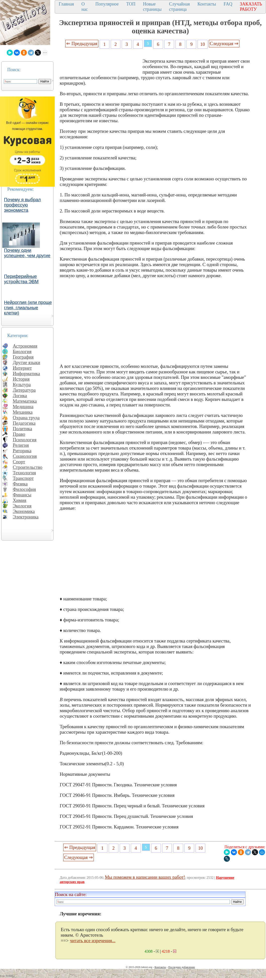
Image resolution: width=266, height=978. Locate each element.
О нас (84, 7)
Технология (24, 472)
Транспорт (23, 478)
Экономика (24, 511)
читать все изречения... (92, 940)
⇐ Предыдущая (81, 43)
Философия (24, 489)
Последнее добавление (181, 966)
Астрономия (25, 346)
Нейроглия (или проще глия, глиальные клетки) (28, 307)
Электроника (26, 516)
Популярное (107, 4)
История (21, 379)
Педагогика (24, 423)
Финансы (22, 494)
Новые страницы (152, 7)
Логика (20, 395)
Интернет (22, 368)
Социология (25, 456)
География (23, 357)
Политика (22, 428)
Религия (21, 445)
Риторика (22, 450)
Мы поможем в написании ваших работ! (145, 877)
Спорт (19, 461)
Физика (20, 483)
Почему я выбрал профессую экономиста (22, 205)
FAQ (228, 4)
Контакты (206, 4)
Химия (19, 500)
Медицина (23, 406)
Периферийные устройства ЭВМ (21, 279)
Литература (24, 390)
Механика (23, 412)
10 (202, 44)
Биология (22, 351)
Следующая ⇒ (224, 43)
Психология (24, 439)
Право (19, 434)
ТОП (131, 4)
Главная (66, 4)
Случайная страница (179, 7)
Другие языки (26, 362)
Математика (25, 401)
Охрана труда (26, 417)
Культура (22, 384)
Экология (22, 505)
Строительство (27, 467)
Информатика (26, 373)
